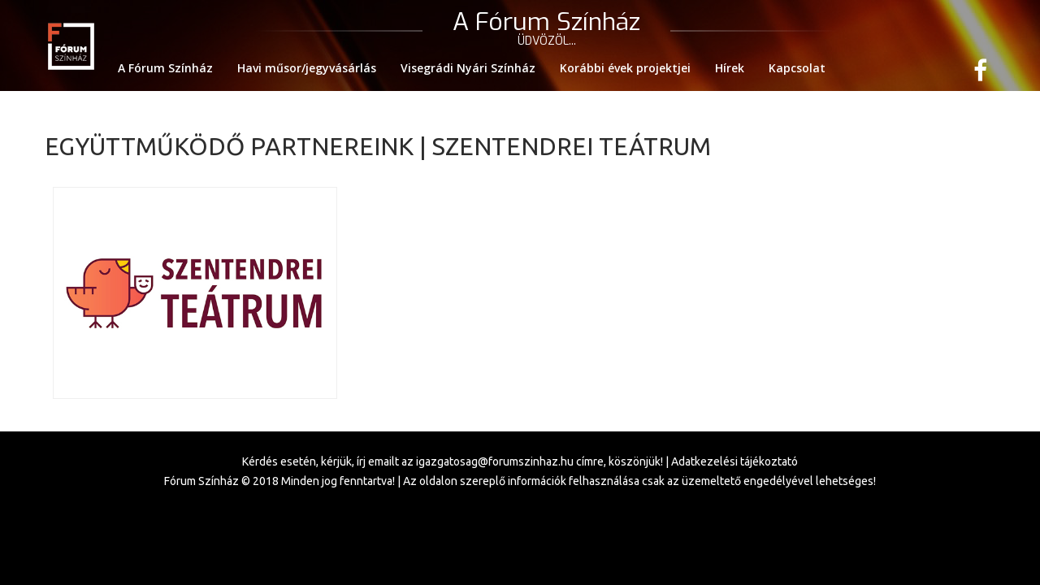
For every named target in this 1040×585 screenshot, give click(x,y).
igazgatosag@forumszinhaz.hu (495, 461)
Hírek (729, 68)
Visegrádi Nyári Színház (468, 68)
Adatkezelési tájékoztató (734, 461)
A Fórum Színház (165, 68)
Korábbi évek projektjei (625, 68)
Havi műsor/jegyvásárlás (306, 68)
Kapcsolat (797, 68)
